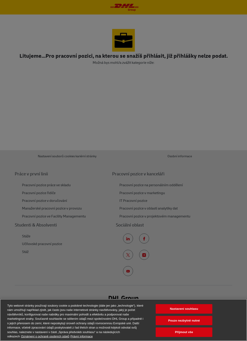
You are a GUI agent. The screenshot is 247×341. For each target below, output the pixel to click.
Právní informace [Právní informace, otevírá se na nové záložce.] (81, 336)
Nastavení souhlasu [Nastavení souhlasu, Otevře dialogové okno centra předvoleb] (184, 308)
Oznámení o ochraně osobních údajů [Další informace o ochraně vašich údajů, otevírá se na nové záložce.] (45, 336)
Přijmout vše (184, 332)
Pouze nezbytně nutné (184, 320)
